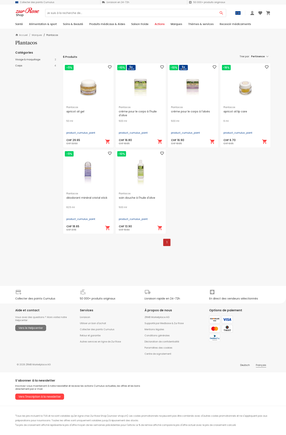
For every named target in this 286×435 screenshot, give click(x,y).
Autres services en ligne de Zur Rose (100, 341)
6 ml (226, 121)
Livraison (85, 317)
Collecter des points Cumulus (97, 329)
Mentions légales (154, 329)
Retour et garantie (90, 335)
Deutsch (245, 365)
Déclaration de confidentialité (162, 341)
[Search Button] (221, 13)
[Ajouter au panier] (107, 141)
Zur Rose (179, 323)
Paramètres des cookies (158, 347)
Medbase (165, 323)
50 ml (69, 121)
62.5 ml (70, 207)
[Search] (131, 13)
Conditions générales (157, 335)
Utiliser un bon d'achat (93, 323)
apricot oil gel (75, 111)
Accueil (21, 35)
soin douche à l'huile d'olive (137, 198)
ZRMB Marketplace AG (157, 317)
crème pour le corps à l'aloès (190, 111)
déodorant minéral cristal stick (86, 198)
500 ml (123, 121)
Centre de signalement (158, 353)
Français (261, 365)
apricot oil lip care (235, 111)
